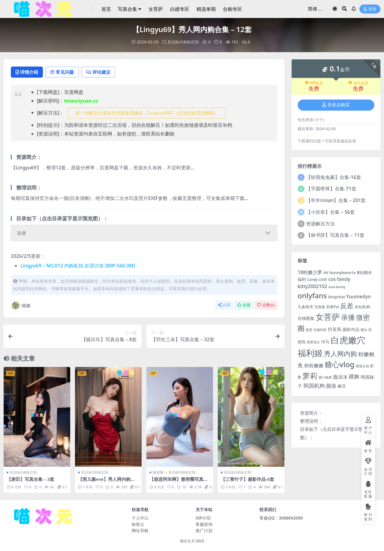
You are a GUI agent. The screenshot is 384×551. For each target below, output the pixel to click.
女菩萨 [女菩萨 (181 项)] (328, 316)
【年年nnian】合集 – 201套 (336, 200)
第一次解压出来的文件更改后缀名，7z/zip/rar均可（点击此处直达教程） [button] (146, 113)
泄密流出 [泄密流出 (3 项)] (313, 342)
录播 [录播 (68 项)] (348, 317)
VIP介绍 (203, 518)
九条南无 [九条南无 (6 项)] (305, 306)
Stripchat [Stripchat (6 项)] (336, 296)
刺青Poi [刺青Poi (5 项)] (332, 306)
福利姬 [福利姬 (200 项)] (310, 352)
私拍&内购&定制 (183, 42)
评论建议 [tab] (101, 72)
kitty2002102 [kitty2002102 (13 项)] (312, 286)
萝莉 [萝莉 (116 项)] (309, 376)
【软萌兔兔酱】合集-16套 (333, 177)
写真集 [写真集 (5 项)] (319, 306)
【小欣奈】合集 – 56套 (330, 212)
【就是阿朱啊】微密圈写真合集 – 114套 (178, 482)
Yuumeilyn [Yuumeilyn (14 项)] (358, 296)
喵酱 (21, 306)
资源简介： (311, 412)
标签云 (138, 524)
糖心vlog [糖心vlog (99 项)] (340, 364)
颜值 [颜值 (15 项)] (331, 385)
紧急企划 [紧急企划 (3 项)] (362, 366)
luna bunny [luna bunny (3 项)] (337, 287)
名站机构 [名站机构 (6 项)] (362, 306)
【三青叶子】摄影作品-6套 (247, 479)
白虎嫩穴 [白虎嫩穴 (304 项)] (348, 340)
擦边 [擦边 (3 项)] (364, 329)
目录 (21, 233)
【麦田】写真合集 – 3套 (30, 479)
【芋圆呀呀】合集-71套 (331, 188)
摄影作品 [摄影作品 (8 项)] (351, 329)
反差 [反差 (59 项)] (346, 305)
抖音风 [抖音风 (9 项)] (334, 329)
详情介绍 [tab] (27, 72)
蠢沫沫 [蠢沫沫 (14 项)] (340, 376)
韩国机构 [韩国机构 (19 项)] (314, 385)
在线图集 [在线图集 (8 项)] (306, 318)
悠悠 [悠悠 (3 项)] (309, 329)
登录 (369, 9)
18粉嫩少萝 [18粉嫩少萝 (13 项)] (310, 272)
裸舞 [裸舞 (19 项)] (354, 376)
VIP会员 (314, 83)
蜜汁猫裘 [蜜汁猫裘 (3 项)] (325, 377)
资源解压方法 (320, 223)
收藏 (243, 305)
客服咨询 (204, 524)
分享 (224, 305)
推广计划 (204, 530)
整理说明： (311, 421)
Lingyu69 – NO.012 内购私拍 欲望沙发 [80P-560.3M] (77, 266)
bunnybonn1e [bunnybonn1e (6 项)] (342, 272)
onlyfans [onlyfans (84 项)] (312, 295)
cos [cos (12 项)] (332, 279)
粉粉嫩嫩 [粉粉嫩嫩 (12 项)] (313, 365)
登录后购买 (336, 105)
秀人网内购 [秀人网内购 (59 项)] (340, 353)
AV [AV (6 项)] (325, 272)
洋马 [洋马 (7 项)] (325, 341)
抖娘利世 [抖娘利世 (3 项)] (320, 329)
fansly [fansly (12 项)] (343, 279)
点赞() (265, 305)
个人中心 (140, 518)
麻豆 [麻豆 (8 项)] (342, 386)
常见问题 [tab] (64, 72)
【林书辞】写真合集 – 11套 (335, 235)
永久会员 (358, 83)
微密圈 (158, 472)
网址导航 (140, 530)
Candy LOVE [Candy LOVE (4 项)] (317, 279)
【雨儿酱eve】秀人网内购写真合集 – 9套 (106, 482)
